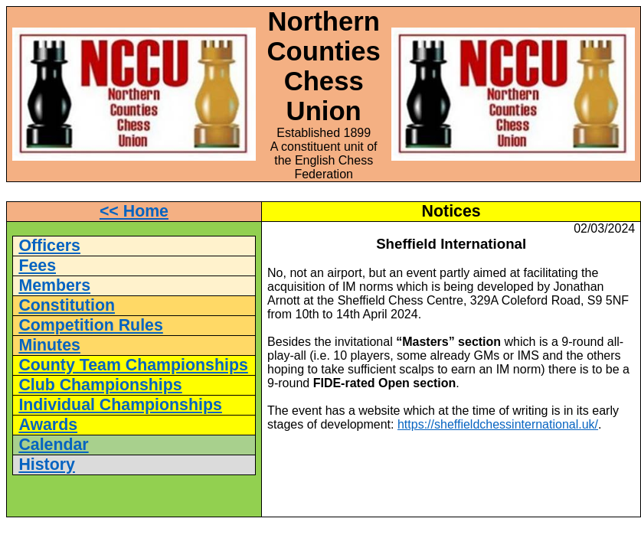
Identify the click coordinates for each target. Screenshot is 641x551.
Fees (37, 265)
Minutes (49, 345)
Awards (47, 425)
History (46, 464)
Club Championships (100, 385)
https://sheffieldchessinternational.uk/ (497, 424)
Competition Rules (90, 325)
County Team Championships (132, 365)
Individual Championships (119, 405)
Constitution (66, 305)
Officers (49, 245)
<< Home (134, 211)
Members (54, 285)
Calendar (53, 444)
